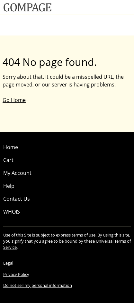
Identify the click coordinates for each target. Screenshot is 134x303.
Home (10, 147)
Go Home (14, 100)
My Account (17, 173)
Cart (8, 160)
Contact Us (16, 198)
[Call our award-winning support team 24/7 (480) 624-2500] (118, 7)
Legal (8, 263)
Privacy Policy (16, 274)
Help (8, 185)
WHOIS (11, 211)
